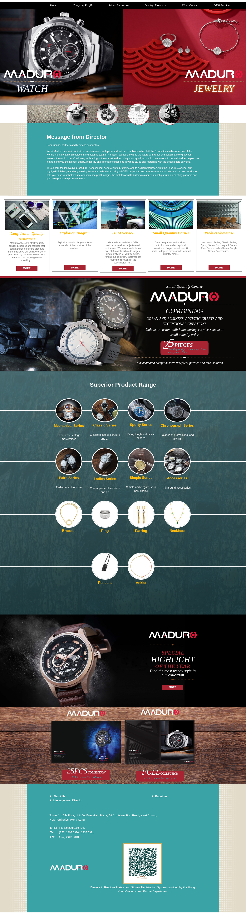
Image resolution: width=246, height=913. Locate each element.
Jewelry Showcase (139, 5)
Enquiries (161, 797)
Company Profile (64, 5)
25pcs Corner (174, 5)
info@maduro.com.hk (72, 828)
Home (34, 5)
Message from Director (67, 801)
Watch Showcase (101, 5)
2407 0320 (72, 832)
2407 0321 (87, 832)
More (27, 269)
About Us (59, 797)
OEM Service (207, 5)
